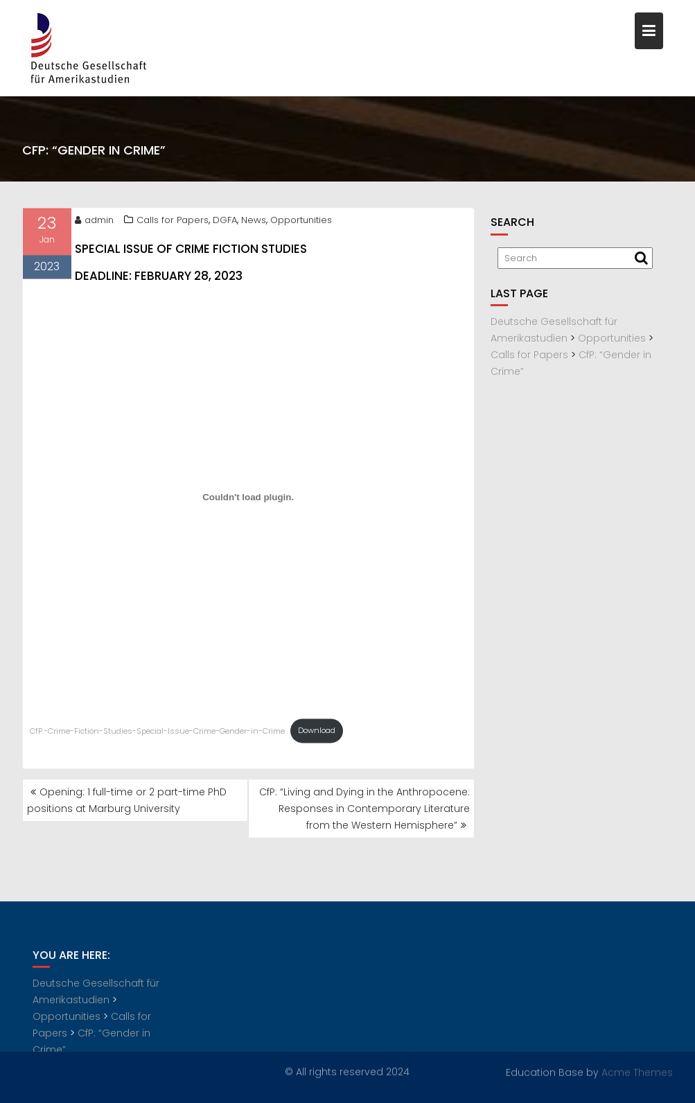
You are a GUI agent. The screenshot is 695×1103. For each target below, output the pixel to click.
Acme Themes (637, 1072)
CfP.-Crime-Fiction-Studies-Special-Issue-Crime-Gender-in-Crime (157, 733)
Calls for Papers (173, 222)
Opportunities (301, 222)
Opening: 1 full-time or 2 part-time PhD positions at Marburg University (127, 800)
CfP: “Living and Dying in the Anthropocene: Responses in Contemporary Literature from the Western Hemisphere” (364, 808)
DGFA (225, 222)
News (253, 222)
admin (94, 222)
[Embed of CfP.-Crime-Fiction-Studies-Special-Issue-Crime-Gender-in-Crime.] (248, 499)
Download (316, 733)
